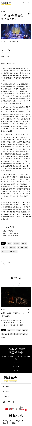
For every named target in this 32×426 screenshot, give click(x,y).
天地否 (18, 330)
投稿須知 (6, 396)
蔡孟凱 (3, 309)
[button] (13, 283)
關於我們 (6, 387)
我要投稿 (16, 367)
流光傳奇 (12, 247)
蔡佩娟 (3, 11)
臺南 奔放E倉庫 (22, 247)
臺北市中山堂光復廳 (20, 334)
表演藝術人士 (12, 252)
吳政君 (9, 243)
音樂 (3, 243)
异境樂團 (17, 243)
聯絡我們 (6, 391)
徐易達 (25, 330)
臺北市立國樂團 (7, 334)
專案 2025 (10, 330)
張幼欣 (24, 243)
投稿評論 (5, 247)
